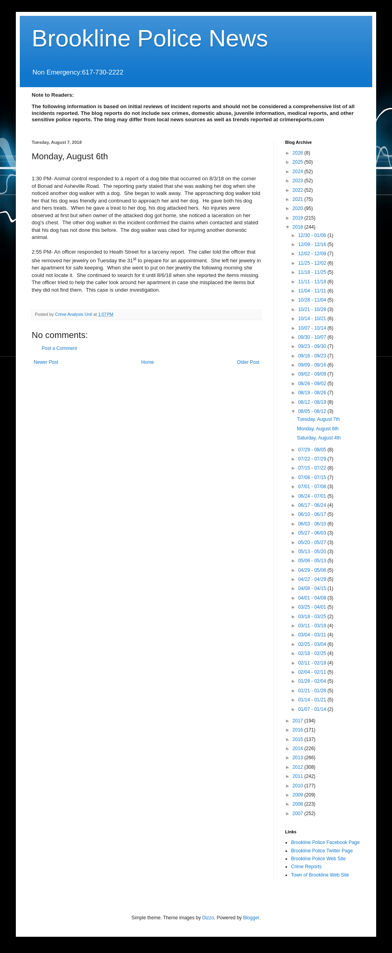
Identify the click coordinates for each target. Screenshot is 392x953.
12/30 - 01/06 (312, 235)
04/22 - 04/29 (312, 579)
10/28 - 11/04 (312, 300)
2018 (298, 227)
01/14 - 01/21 (312, 700)
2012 (298, 767)
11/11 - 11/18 (312, 282)
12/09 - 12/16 (312, 244)
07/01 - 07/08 (312, 486)
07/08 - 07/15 (312, 477)
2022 (298, 190)
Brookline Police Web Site (318, 858)
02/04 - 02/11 (312, 672)
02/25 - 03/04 (312, 644)
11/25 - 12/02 (312, 263)
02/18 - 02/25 (312, 653)
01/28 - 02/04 (312, 681)
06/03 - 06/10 (312, 524)
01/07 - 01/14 (312, 709)
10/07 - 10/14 (312, 328)
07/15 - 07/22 (312, 468)
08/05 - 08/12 (312, 411)
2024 (298, 171)
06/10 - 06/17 (312, 514)
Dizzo (208, 918)
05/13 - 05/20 (312, 551)
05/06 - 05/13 (312, 560)
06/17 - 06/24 (312, 505)
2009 (298, 795)
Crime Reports (306, 866)
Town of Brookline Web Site (320, 875)
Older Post (248, 362)
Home (147, 362)
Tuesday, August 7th (318, 419)
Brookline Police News (150, 38)
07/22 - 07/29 (312, 459)
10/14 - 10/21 (312, 318)
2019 (298, 218)
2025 (298, 162)
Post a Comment (59, 348)
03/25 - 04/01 (312, 607)
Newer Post (46, 362)
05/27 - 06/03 (312, 533)
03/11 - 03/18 (312, 625)
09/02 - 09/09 (312, 374)
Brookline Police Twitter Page (322, 851)
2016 (298, 730)
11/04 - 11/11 (312, 291)
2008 (298, 804)
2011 (298, 776)
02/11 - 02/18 (312, 663)
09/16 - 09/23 (312, 356)
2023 (298, 180)
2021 (298, 199)
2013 (298, 757)
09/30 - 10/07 (312, 337)
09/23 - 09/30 (312, 346)
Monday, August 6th (318, 429)
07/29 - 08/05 (312, 450)
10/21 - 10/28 (312, 309)
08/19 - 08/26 (312, 392)
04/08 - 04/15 (312, 588)
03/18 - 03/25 (312, 616)
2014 (298, 748)
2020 (298, 208)
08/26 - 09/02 (312, 383)
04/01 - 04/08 (312, 598)
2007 (298, 813)
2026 (298, 153)
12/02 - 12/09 (312, 253)
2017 (298, 721)
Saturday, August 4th (319, 438)
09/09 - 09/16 (312, 365)
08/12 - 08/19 (312, 402)
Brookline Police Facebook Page (325, 842)
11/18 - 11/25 (312, 272)
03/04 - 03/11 (312, 635)
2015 (298, 739)
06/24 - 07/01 (312, 496)
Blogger (251, 918)
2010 (298, 786)
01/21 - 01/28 (312, 690)
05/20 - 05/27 (312, 542)
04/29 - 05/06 (312, 570)
